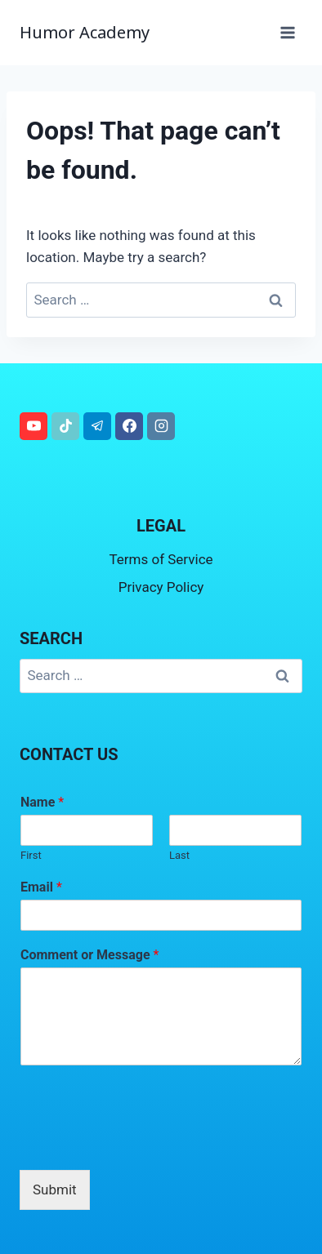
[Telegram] (97, 426)
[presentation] (144, 1143)
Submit (55, 1189)
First (31, 855)
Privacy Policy (161, 587)
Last (179, 855)
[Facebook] (129, 426)
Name (42, 802)
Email (41, 887)
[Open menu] (287, 32)
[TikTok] (65, 426)
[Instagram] (161, 426)
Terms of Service (160, 559)
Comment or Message (89, 955)
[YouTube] (33, 426)
